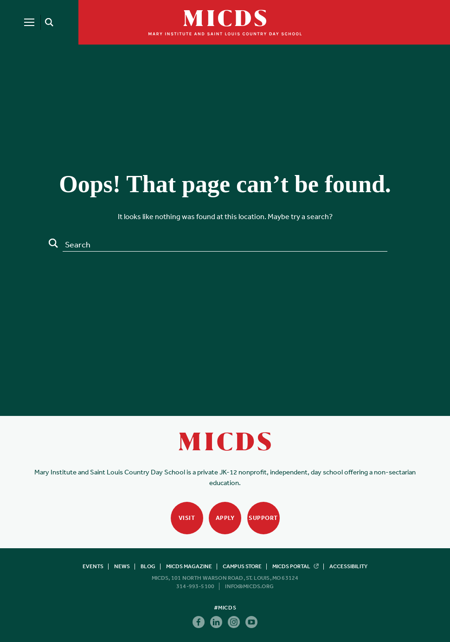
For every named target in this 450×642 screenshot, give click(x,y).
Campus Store (242, 566)
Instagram (234, 622)
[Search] (47, 22)
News (122, 566)
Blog (148, 566)
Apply (225, 518)
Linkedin (216, 622)
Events (93, 566)
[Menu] (29, 22)
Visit (187, 518)
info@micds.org (249, 586)
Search (53, 243)
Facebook (199, 622)
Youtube (251, 622)
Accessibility (348, 566)
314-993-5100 (195, 586)
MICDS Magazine (189, 566)
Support (263, 518)
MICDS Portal (295, 566)
